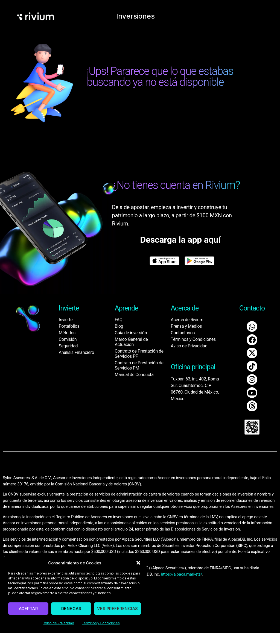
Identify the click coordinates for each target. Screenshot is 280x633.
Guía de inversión (131, 332)
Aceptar (28, 608)
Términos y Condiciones (100, 623)
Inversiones (136, 15)
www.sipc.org (69, 551)
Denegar (71, 608)
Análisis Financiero (76, 352)
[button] (138, 562)
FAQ (118, 319)
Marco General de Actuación (131, 342)
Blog (119, 326)
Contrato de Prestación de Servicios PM (139, 365)
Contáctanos (183, 332)
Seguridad (68, 345)
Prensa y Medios (186, 326)
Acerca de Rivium (187, 319)
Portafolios (69, 326)
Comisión (68, 339)
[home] (35, 15)
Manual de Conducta (134, 374)
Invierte (66, 319)
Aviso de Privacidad (58, 623)
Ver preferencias (117, 608)
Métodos (67, 332)
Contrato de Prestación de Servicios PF (139, 353)
